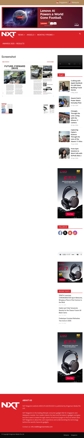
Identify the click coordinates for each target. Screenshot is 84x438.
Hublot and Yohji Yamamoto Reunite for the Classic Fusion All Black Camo (70, 310)
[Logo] (9, 34)
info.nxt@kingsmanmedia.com (42, 427)
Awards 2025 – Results (13, 44)
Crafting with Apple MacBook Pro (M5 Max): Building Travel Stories (76, 85)
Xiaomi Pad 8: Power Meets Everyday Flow (76, 100)
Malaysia (66, 435)
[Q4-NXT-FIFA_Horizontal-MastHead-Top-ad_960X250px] (42, 27)
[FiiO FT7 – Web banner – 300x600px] (70, 218)
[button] (79, 34)
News (21, 35)
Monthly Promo (45, 35)
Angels (31, 35)
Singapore (74, 435)
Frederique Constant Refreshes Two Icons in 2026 (69, 320)
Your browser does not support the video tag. (70, 62)
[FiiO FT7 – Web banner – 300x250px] (70, 282)
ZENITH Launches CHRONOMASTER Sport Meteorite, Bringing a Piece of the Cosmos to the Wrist (70, 299)
